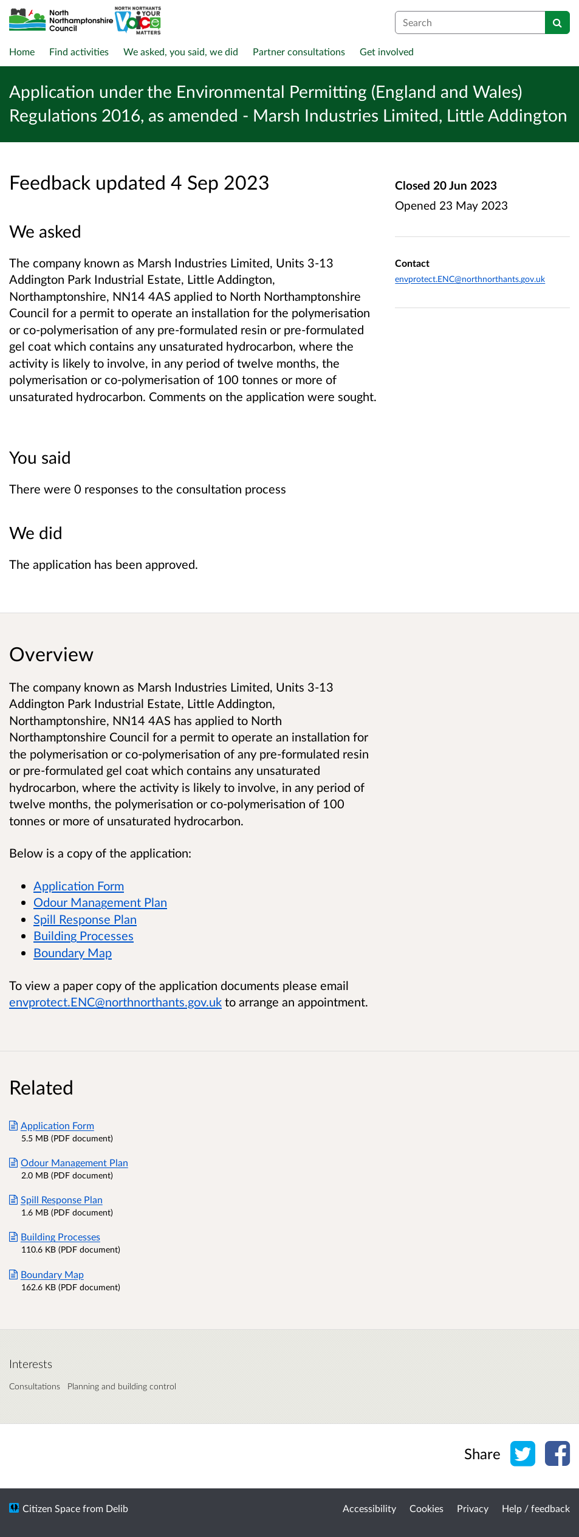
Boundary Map (72, 952)
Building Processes (83, 935)
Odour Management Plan (100, 902)
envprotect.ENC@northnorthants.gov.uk (470, 278)
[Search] (557, 22)
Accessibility (369, 1508)
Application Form (78, 885)
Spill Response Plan (85, 919)
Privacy (472, 1508)
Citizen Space (51, 1508)
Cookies (426, 1508)
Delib (117, 1508)
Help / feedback (536, 1508)
